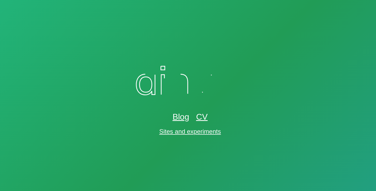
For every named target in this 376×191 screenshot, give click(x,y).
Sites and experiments (190, 131)
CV (201, 116)
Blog (180, 116)
